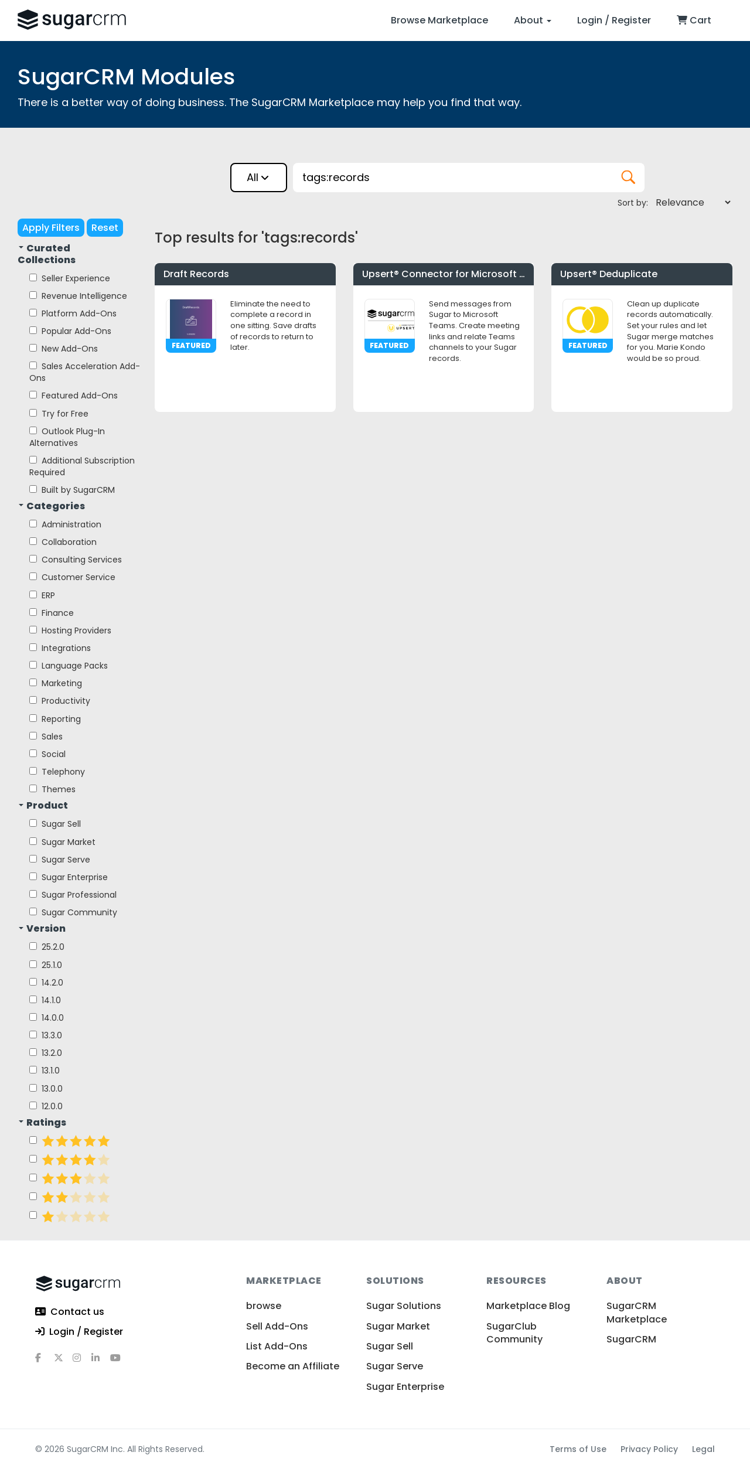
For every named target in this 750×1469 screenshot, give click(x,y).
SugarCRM (631, 1339)
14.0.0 (46, 1018)
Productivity (59, 701)
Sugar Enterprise (68, 877)
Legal (703, 1449)
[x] (63, 1362)
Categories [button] (52, 506)
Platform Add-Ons (73, 313)
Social (47, 754)
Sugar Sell (55, 824)
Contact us (69, 1312)
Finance (51, 613)
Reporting (55, 719)
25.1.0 (45, 965)
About (532, 20)
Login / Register (614, 20)
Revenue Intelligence (78, 296)
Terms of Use (578, 1449)
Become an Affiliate (292, 1366)
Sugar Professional (73, 895)
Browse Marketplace (439, 20)
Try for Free (58, 414)
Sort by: (633, 203)
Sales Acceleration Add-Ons (84, 372)
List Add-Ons (277, 1346)
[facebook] (44, 1362)
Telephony (57, 772)
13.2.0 (45, 1053)
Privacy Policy (649, 1449)
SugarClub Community (514, 1333)
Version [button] (42, 929)
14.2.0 (46, 983)
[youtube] (119, 1362)
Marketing (55, 683)
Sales (46, 736)
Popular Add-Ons (70, 331)
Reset (104, 227)
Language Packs (68, 666)
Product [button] (43, 806)
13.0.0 (46, 1089)
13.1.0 (44, 1070)
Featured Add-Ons (73, 395)
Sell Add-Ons (277, 1326)
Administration (65, 524)
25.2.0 (46, 947)
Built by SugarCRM (72, 490)
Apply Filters (51, 227)
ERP (42, 595)
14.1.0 (45, 1000)
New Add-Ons (63, 349)
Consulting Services (75, 559)
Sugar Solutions (403, 1306)
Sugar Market (62, 842)
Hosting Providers (70, 630)
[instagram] (82, 1362)
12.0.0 (46, 1106)
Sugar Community (73, 912)
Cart (694, 20)
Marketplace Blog (528, 1306)
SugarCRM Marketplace (636, 1312)
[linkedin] (100, 1362)
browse (263, 1306)
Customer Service (72, 577)
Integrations (60, 648)
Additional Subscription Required (82, 466)
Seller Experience (69, 278)
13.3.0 (45, 1035)
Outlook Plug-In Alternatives (67, 437)
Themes (52, 789)
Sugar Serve (59, 859)
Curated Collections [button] (47, 254)
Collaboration (63, 542)
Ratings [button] (42, 1123)
